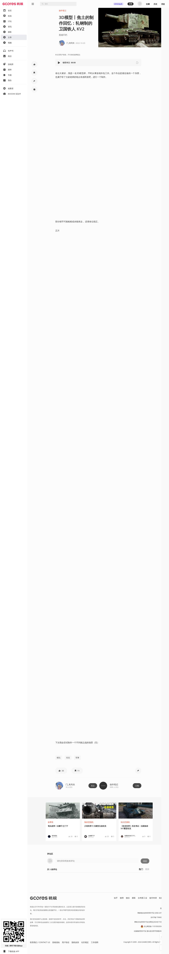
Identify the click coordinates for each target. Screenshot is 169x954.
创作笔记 (62, 10)
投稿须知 (56, 942)
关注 (93, 785)
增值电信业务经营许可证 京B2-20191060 (151, 913)
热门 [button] (141, 869)
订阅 (137, 785)
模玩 (58, 757)
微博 (122, 898)
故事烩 (50, 822)
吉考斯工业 (142, 898)
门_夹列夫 (70, 784)
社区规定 (85, 942)
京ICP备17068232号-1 (159, 917)
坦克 (68, 757)
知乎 (116, 898)
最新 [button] (147, 869)
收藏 (148, 4)
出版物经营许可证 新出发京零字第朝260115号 (150, 931)
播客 (134, 898)
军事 (77, 757)
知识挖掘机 (88, 822)
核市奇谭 (153, 898)
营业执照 (163, 908)
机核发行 (162, 898)
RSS (164, 900)
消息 (163, 4)
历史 (155, 4)
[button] (59, 62)
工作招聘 (94, 942)
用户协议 (65, 942)
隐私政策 (75, 942)
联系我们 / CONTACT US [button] (40, 942)
